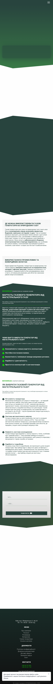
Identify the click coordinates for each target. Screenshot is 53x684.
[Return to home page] (9, 2)
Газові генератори (26, 639)
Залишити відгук (26, 655)
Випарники (26, 637)
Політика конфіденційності (26, 649)
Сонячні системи (26, 641)
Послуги (26, 633)
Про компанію (26, 631)
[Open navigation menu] (49, 2)
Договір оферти (26, 653)
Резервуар (26, 635)
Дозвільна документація (26, 651)
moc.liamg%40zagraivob (26, 671)
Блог (26, 657)
